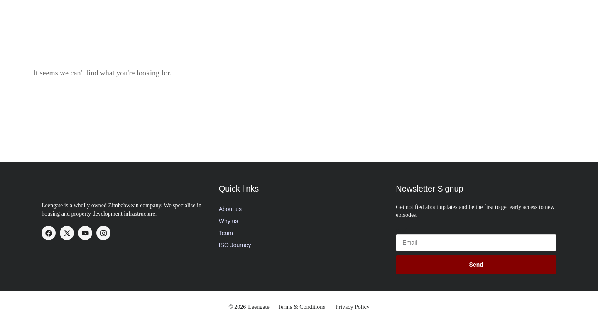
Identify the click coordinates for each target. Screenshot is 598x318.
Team (226, 233)
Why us (228, 221)
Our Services (296, 14)
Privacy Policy (353, 307)
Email (402, 230)
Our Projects (346, 14)
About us (230, 209)
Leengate (258, 307)
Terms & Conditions (301, 307)
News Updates (462, 14)
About (254, 14)
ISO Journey (235, 245)
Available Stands (403, 14)
